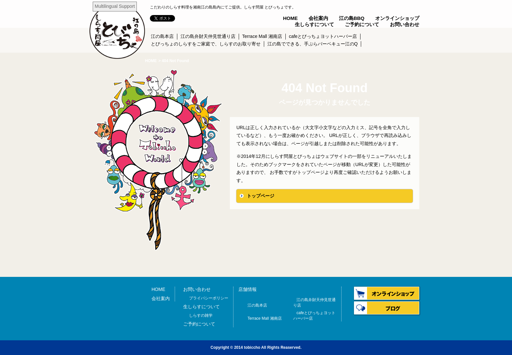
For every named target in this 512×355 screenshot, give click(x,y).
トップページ (260, 195)
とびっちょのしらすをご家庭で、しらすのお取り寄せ (206, 43)
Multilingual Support (115, 6)
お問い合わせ (404, 24)
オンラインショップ (397, 18)
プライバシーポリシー (208, 298)
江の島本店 (162, 36)
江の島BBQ (351, 18)
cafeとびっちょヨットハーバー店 (323, 36)
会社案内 (318, 18)
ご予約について (362, 24)
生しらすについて (314, 24)
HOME (290, 18)
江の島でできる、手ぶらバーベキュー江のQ (312, 43)
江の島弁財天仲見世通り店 (208, 36)
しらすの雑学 (201, 315)
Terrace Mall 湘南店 (262, 36)
